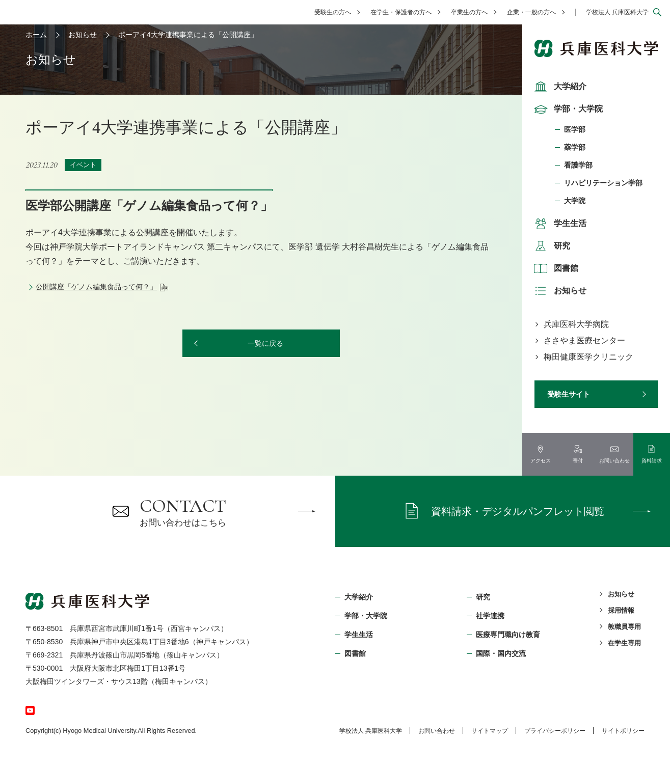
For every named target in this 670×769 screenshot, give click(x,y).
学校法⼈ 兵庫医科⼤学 (370, 730)
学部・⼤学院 (365, 616)
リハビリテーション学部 (603, 183)
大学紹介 (558, 86)
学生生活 (558, 223)
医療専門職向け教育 (508, 634)
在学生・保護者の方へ (401, 12)
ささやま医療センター (584, 340)
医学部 (574, 129)
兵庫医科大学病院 (576, 324)
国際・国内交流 (501, 653)
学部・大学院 (567, 109)
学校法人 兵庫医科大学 (617, 12)
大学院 (574, 201)
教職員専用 (624, 626)
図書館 (554, 268)
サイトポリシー (623, 730)
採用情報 (621, 610)
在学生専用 (624, 643)
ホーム (36, 35)
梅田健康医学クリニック (588, 356)
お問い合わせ (436, 730)
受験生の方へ (332, 12)
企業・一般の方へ (531, 12)
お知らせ (558, 291)
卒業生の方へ (469, 12)
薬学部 (574, 147)
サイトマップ (489, 730)
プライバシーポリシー (554, 730)
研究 (550, 246)
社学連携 (490, 616)
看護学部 (578, 165)
